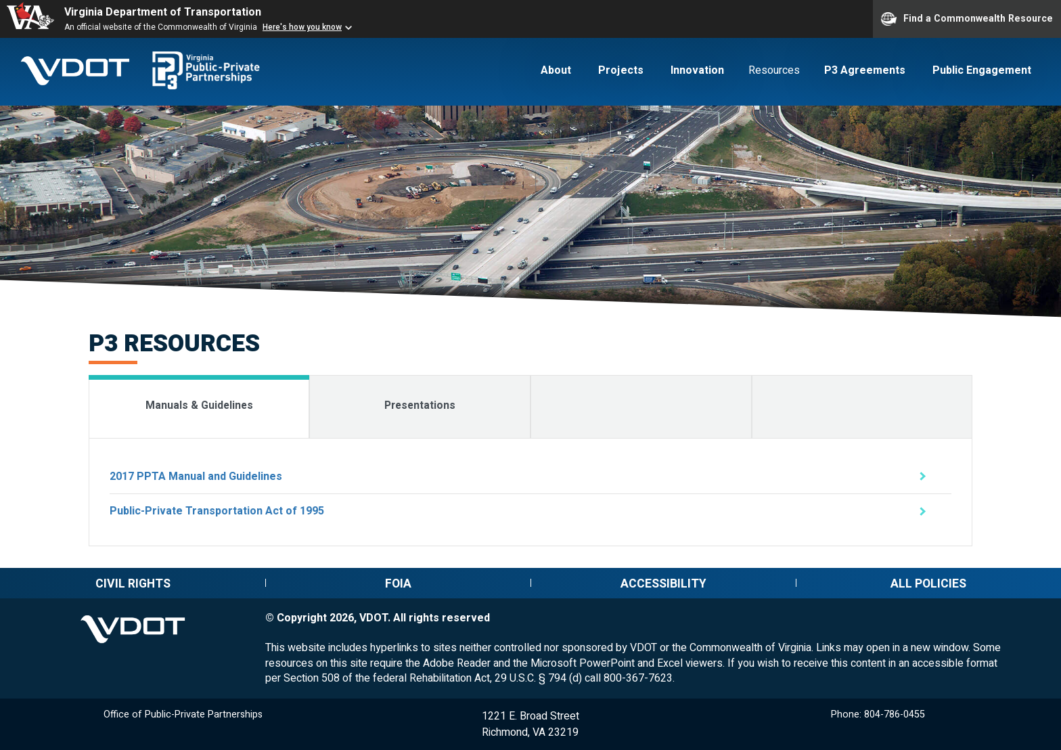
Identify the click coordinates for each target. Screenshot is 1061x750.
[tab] (199, 407)
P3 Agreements (864, 70)
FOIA (398, 583)
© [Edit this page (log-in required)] (269, 618)
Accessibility (663, 583)
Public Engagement (981, 70)
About (556, 70)
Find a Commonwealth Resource (967, 19)
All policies (928, 583)
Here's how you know (302, 27)
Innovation (697, 70)
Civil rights (133, 583)
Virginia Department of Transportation (162, 11)
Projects (621, 70)
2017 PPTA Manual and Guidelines (196, 476)
